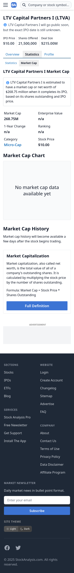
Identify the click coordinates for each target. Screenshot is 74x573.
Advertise (47, 404)
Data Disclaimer (52, 464)
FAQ (43, 412)
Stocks (8, 372)
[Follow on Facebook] (7, 548)
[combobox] (46, 5)
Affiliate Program (52, 472)
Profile (49, 54)
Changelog (48, 388)
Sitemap (46, 396)
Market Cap (29, 63)
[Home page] (14, 5)
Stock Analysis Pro (17, 417)
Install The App (15, 441)
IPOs (7, 380)
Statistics (32, 54)
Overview (12, 54)
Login (44, 372)
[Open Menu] (5, 5)
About (44, 433)
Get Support (13, 433)
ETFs (7, 388)
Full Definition (37, 305)
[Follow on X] (18, 548)
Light (11, 528)
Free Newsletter (15, 425)
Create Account (51, 380)
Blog (7, 396)
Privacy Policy (50, 456)
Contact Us (48, 441)
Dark (25, 528)
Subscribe (37, 511)
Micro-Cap (12, 144)
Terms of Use (50, 449)
